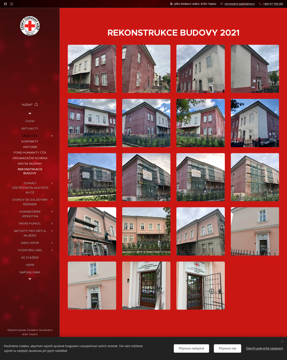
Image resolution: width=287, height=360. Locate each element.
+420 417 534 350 (273, 4)
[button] (30, 104)
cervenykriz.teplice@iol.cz (240, 4)
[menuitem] (30, 121)
